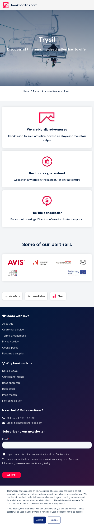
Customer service (13, 329)
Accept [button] (39, 520)
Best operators (11, 383)
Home (26, 91)
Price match (9, 395)
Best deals (8, 389)
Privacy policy (10, 341)
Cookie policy (10, 347)
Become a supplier (13, 353)
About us (7, 323)
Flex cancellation (12, 401)
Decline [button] (54, 520)
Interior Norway (52, 91)
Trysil (66, 91)
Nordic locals (10, 371)
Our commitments (13, 377)
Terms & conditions (14, 335)
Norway (37, 91)
